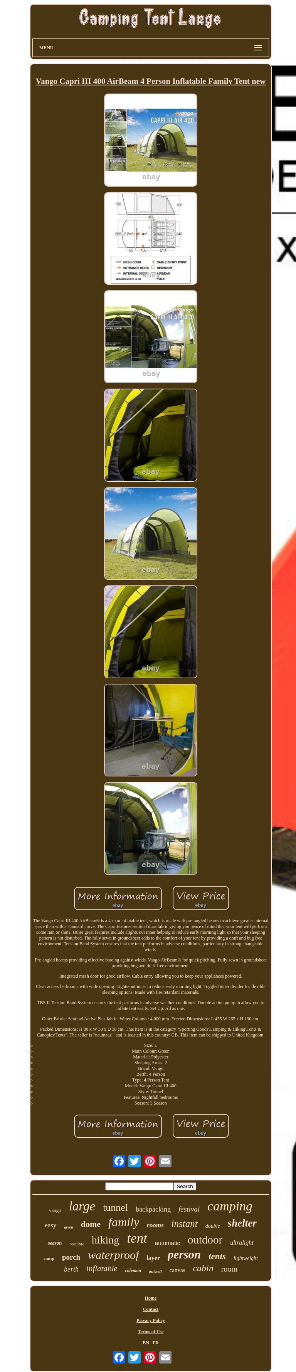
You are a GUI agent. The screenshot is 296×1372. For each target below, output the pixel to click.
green (68, 1227)
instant (185, 1223)
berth (71, 1269)
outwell (155, 1271)
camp (49, 1258)
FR (156, 1342)
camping (229, 1206)
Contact (151, 1309)
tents (217, 1256)
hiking (105, 1240)
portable (77, 1244)
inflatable (102, 1268)
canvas (177, 1270)
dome (91, 1224)
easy (50, 1225)
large (82, 1206)
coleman (133, 1270)
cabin (203, 1268)
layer (153, 1258)
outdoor (205, 1239)
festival (189, 1209)
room (229, 1269)
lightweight (246, 1258)
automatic (167, 1243)
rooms (155, 1225)
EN (146, 1342)
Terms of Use (151, 1331)
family (123, 1222)
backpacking (153, 1209)
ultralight (241, 1242)
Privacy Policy (150, 1320)
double (212, 1226)
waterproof (113, 1254)
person (184, 1254)
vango (55, 1210)
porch (71, 1257)
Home (151, 1298)
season (55, 1243)
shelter (242, 1223)
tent (137, 1238)
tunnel (115, 1207)
